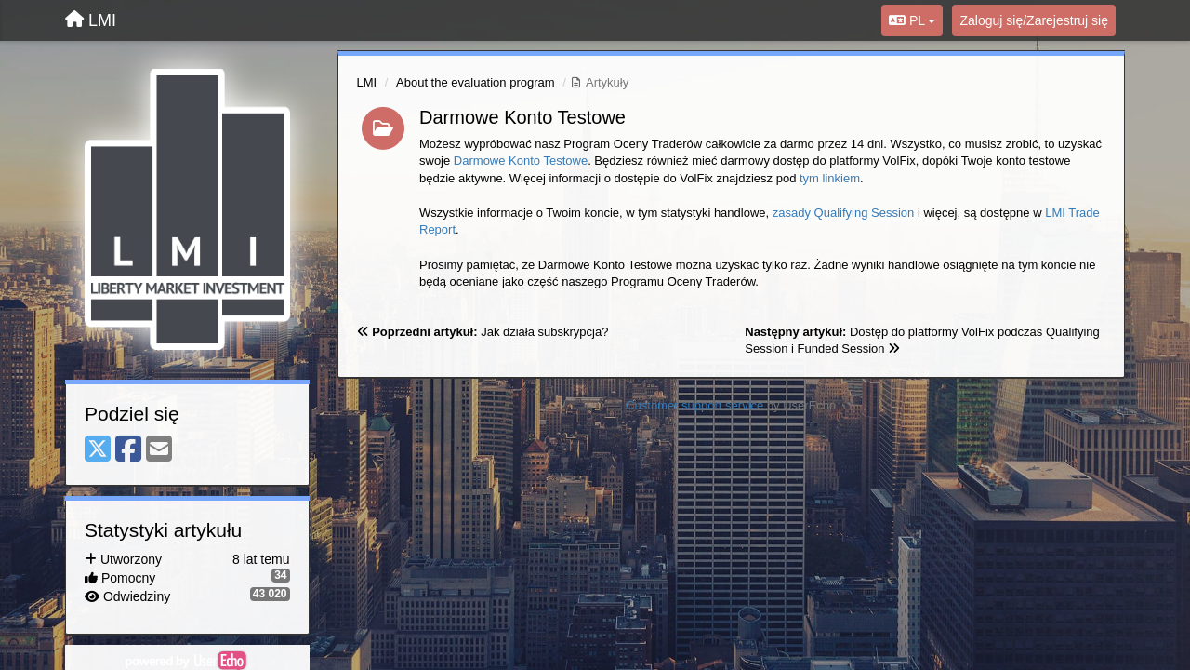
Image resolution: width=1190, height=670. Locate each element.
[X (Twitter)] (98, 450)
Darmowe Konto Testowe (522, 117)
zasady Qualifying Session (843, 213)
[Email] (159, 450)
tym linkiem (830, 178)
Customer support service (694, 405)
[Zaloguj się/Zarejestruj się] (1034, 20)
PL (912, 20)
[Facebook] (128, 450)
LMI (367, 82)
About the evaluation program (475, 82)
